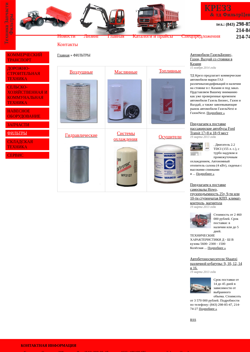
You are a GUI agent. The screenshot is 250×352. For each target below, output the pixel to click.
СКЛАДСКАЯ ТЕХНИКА (20, 144)
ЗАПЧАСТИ (18, 125)
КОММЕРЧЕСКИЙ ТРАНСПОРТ (24, 57)
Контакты (67, 44)
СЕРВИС (15, 155)
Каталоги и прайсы (153, 36)
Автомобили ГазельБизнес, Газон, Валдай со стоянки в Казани (211, 59)
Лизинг (91, 36)
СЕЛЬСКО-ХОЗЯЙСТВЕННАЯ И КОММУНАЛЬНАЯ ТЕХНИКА (27, 95)
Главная (116, 36)
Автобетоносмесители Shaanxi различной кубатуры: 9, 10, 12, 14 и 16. (216, 263)
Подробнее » (216, 113)
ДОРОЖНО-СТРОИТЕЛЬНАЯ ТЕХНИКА (23, 73)
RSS (193, 320)
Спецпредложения (200, 36)
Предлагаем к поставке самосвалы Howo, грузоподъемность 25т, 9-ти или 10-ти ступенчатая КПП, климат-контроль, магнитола (215, 194)
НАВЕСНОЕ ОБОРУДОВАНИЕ (23, 113)
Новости (66, 36)
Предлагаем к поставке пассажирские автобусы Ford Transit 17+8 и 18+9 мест (212, 128)
